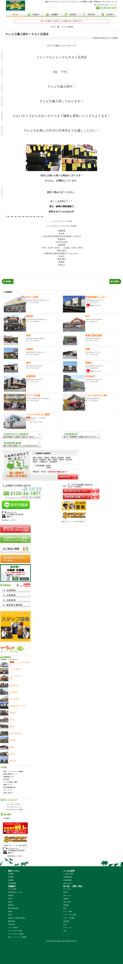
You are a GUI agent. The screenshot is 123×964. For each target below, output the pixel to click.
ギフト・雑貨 (67, 911)
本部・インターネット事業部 (13, 771)
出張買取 (11, 877)
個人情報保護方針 (9, 787)
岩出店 (10, 915)
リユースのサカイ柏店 (15, 931)
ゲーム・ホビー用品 (69, 915)
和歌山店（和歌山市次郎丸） (17, 918)
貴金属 (65, 892)
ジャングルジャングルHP (61, 221)
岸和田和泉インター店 (15, 892)
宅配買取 (11, 880)
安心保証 (6, 779)
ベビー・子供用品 (69, 918)
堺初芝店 (11, 895)
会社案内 (6, 818)
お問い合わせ (8, 793)
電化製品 (66, 905)
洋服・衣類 (66, 902)
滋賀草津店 (11, 921)
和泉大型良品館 (13, 908)
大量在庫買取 (12, 883)
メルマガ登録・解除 (10, 782)
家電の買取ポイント (10, 774)
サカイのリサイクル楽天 (14, 809)
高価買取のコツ (8, 777)
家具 (64, 908)
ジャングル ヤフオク (13, 804)
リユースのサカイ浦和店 (16, 934)
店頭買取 (11, 874)
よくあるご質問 (68, 874)
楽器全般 (66, 921)
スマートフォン (68, 927)
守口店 (10, 899)
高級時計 (66, 899)
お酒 (64, 931)
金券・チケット (68, 895)
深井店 (10, 902)
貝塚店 (10, 911)
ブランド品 (66, 889)
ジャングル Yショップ (13, 807)
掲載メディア (8, 785)
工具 (64, 924)
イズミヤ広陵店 (13, 927)
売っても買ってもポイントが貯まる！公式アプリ (61, 21)
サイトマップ (8, 790)
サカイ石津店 (112, 38)
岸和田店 (11, 905)
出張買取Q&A (67, 877)
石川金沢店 (11, 924)
